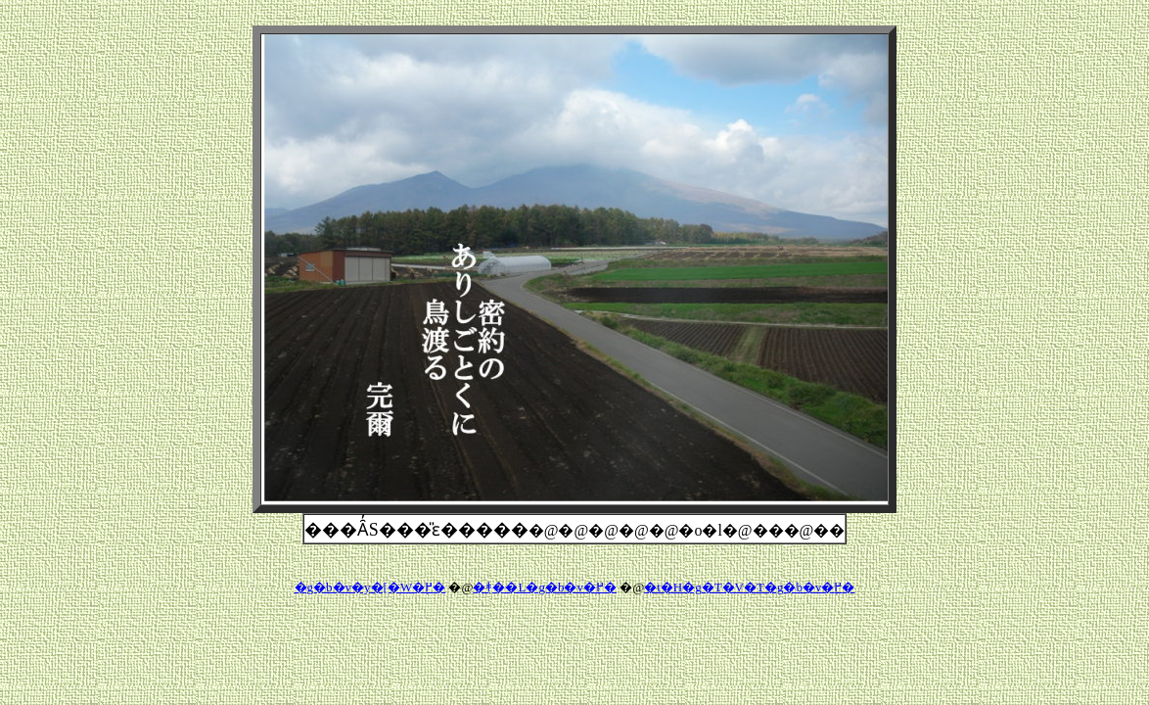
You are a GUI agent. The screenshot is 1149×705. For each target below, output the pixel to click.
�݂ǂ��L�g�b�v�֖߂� (544, 587)
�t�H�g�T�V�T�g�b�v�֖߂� (749, 587)
